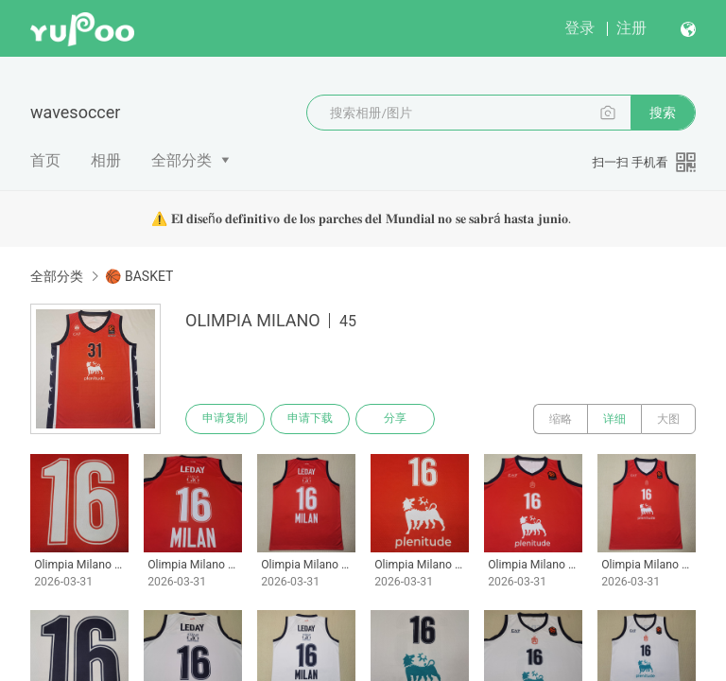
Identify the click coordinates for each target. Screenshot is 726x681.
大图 (668, 419)
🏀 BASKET (139, 276)
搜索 (662, 112)
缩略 (560, 419)
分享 (395, 419)
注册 (631, 28)
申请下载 (310, 419)
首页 (45, 160)
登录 (579, 28)
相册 (106, 160)
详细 (614, 419)
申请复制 (225, 419)
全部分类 (181, 160)
